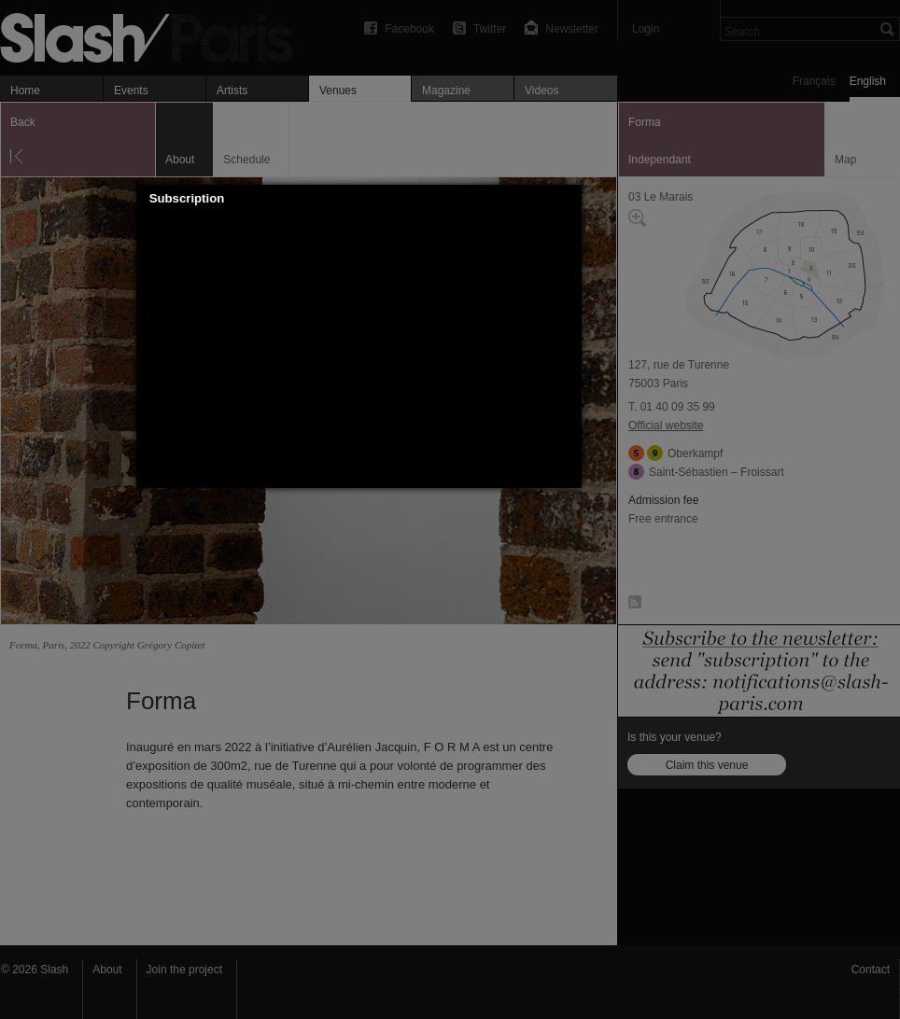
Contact (870, 969)
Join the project (184, 969)
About (106, 969)
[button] (567, 198)
